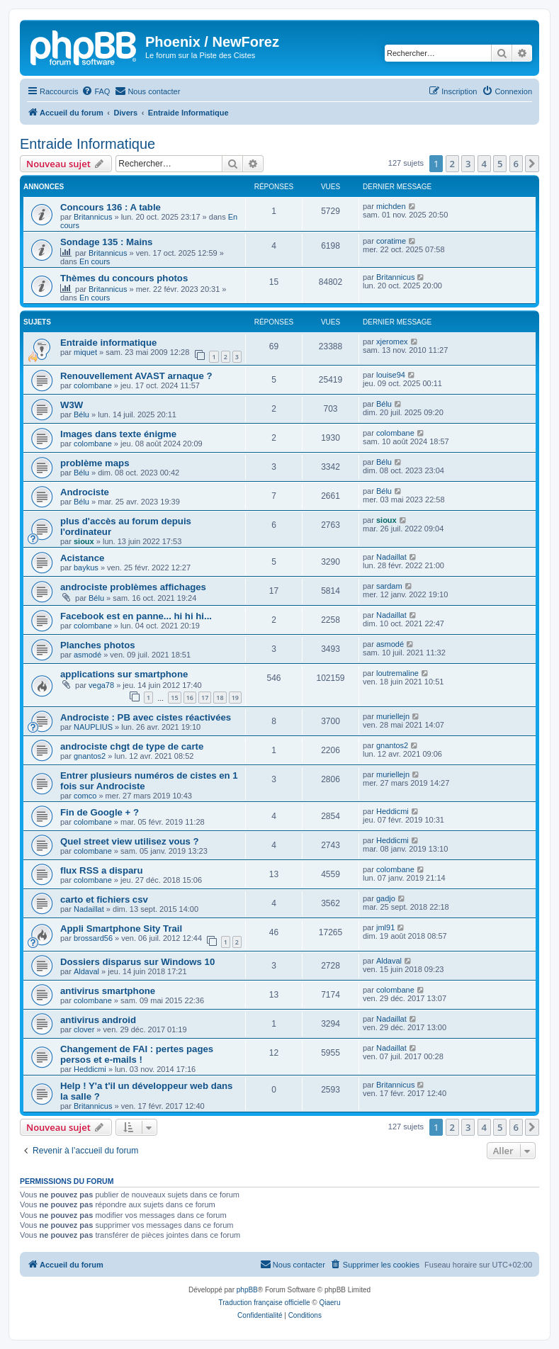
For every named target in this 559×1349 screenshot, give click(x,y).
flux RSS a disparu (101, 870)
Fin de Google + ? (99, 812)
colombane (93, 385)
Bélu (81, 414)
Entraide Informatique (87, 144)
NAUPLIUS (93, 727)
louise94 (390, 375)
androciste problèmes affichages (133, 587)
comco (85, 795)
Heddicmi (392, 811)
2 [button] (452, 163)
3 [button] (467, 163)
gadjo (385, 898)
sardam (389, 586)
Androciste (84, 492)
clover (84, 1029)
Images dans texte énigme (118, 434)
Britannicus (93, 217)
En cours (94, 261)
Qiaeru (329, 1302)
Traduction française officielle (264, 1302)
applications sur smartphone (124, 674)
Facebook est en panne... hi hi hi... (136, 616)
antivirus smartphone (107, 991)
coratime (391, 241)
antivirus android (98, 1020)
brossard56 (93, 938)
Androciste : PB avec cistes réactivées (145, 717)
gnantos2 (90, 756)
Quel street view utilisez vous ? (129, 841)
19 (235, 697)
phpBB (247, 1290)
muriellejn (393, 716)
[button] (532, 163)
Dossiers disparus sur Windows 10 (137, 961)
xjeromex (392, 341)
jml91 (385, 927)
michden (391, 206)
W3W (71, 405)
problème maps (94, 463)
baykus (86, 567)
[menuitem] (95, 91)
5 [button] (499, 163)
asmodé (87, 654)
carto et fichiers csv (104, 899)
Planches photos (97, 645)
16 (189, 697)
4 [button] (484, 163)
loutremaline (397, 673)
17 (204, 697)
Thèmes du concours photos (124, 278)
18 (219, 697)
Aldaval (86, 971)
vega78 (101, 685)
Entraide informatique (108, 342)
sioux (84, 541)
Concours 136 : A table (110, 207)
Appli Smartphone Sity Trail (121, 928)
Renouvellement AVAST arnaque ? (136, 376)
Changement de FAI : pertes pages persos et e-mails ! (136, 1054)
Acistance (82, 558)
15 (174, 697)
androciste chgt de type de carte (131, 746)
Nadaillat (391, 557)
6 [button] (516, 163)
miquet (85, 352)
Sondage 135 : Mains (106, 242)
